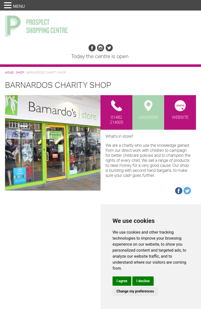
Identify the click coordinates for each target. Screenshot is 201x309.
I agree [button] (122, 281)
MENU (19, 6)
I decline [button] (143, 281)
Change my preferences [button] (135, 291)
